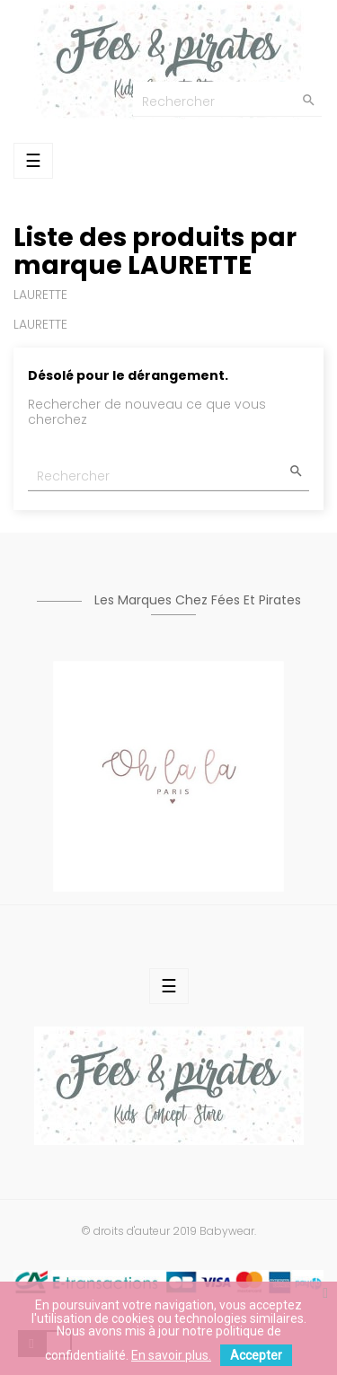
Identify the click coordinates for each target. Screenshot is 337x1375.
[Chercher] (227, 99)
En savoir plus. (171, 1355)
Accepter (256, 1355)
